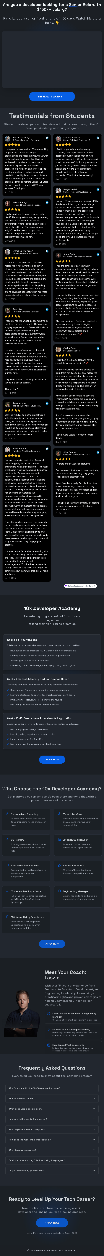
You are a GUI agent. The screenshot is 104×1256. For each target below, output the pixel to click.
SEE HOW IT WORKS (52, 96)
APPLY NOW (52, 759)
